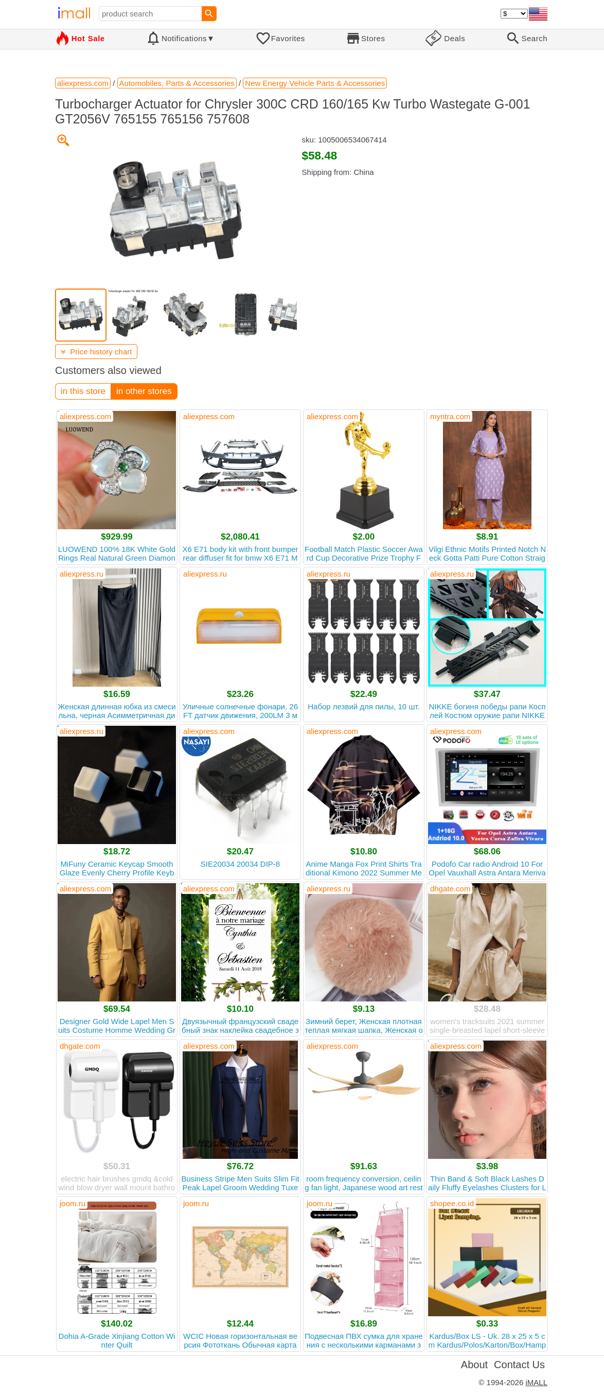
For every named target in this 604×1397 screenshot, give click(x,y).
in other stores (144, 391)
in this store (83, 391)
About (474, 1364)
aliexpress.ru (81, 573)
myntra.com (450, 416)
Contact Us (519, 1364)
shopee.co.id (452, 1203)
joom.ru (72, 1203)
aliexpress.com (85, 416)
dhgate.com (450, 888)
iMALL (536, 1382)
